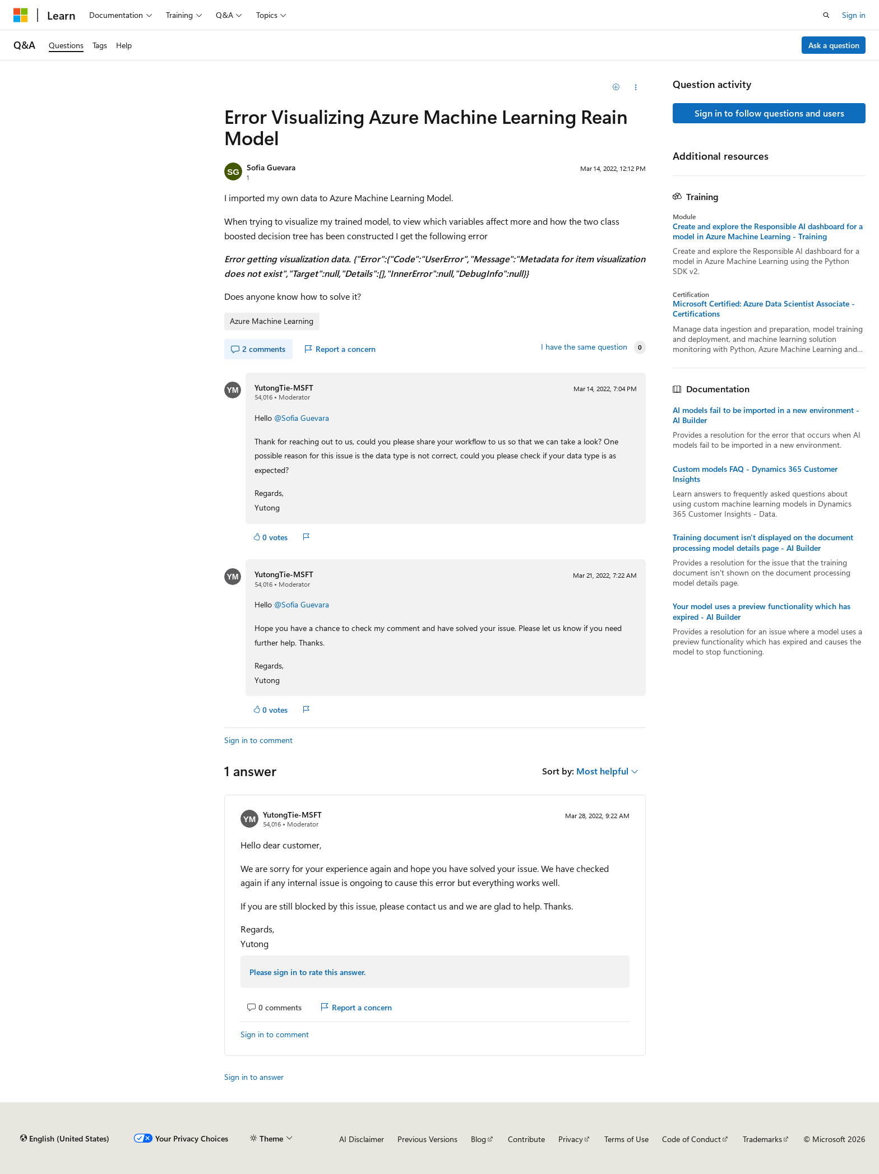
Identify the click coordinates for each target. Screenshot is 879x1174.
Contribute (526, 1139)
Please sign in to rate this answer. (307, 972)
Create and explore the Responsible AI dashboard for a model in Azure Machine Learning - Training (768, 231)
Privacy (570, 1139)
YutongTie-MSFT (284, 387)
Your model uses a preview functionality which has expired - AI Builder (761, 611)
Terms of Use (626, 1139)
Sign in (854, 15)
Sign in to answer (254, 1076)
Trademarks (762, 1139)
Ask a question (833, 45)
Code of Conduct (691, 1139)
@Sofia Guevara (301, 417)
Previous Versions (427, 1139)
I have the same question (584, 346)
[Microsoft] (20, 15)
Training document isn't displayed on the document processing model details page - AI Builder (763, 542)
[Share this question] (636, 87)
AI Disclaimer (361, 1139)
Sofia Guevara (271, 167)
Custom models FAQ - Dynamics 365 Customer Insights (755, 474)
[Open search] (826, 15)
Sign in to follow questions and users (769, 113)
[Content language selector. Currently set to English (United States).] (64, 1139)
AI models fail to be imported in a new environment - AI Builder (766, 415)
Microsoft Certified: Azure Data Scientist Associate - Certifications (764, 309)
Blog (478, 1139)
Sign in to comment (258, 740)
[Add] (616, 87)
